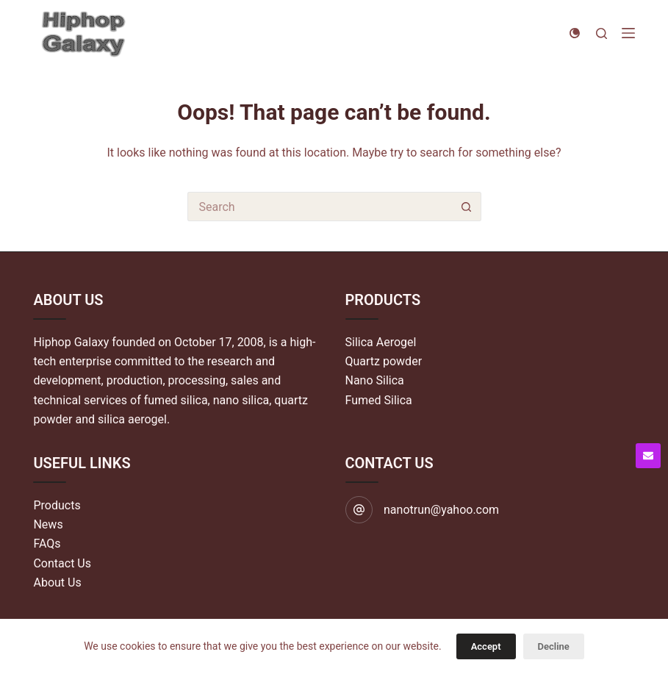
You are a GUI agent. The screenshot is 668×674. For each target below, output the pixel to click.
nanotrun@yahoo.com (441, 510)
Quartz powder (384, 361)
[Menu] (628, 33)
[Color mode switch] (574, 33)
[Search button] (466, 206)
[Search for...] (319, 206)
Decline (554, 646)
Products (56, 505)
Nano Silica (374, 380)
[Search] (601, 33)
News (47, 524)
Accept (486, 646)
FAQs (46, 544)
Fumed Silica (378, 400)
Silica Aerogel (381, 342)
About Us (57, 582)
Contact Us (62, 563)
